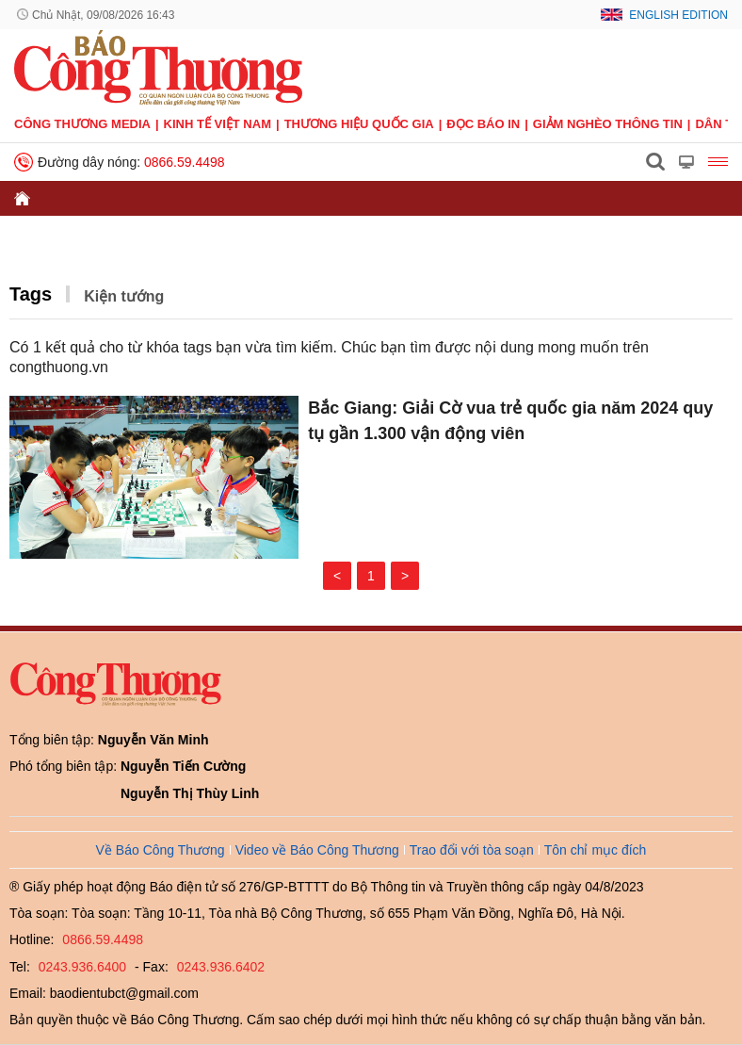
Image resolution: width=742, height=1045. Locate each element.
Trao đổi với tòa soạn (472, 849)
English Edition (678, 15)
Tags (30, 294)
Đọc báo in (483, 124)
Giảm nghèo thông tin (608, 124)
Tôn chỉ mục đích (595, 849)
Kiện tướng (124, 296)
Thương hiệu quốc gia (359, 124)
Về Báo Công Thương (160, 849)
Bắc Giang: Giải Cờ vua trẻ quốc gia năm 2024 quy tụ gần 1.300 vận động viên (510, 421)
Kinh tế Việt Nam (217, 124)
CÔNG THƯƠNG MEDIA (82, 124)
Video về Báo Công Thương (317, 849)
